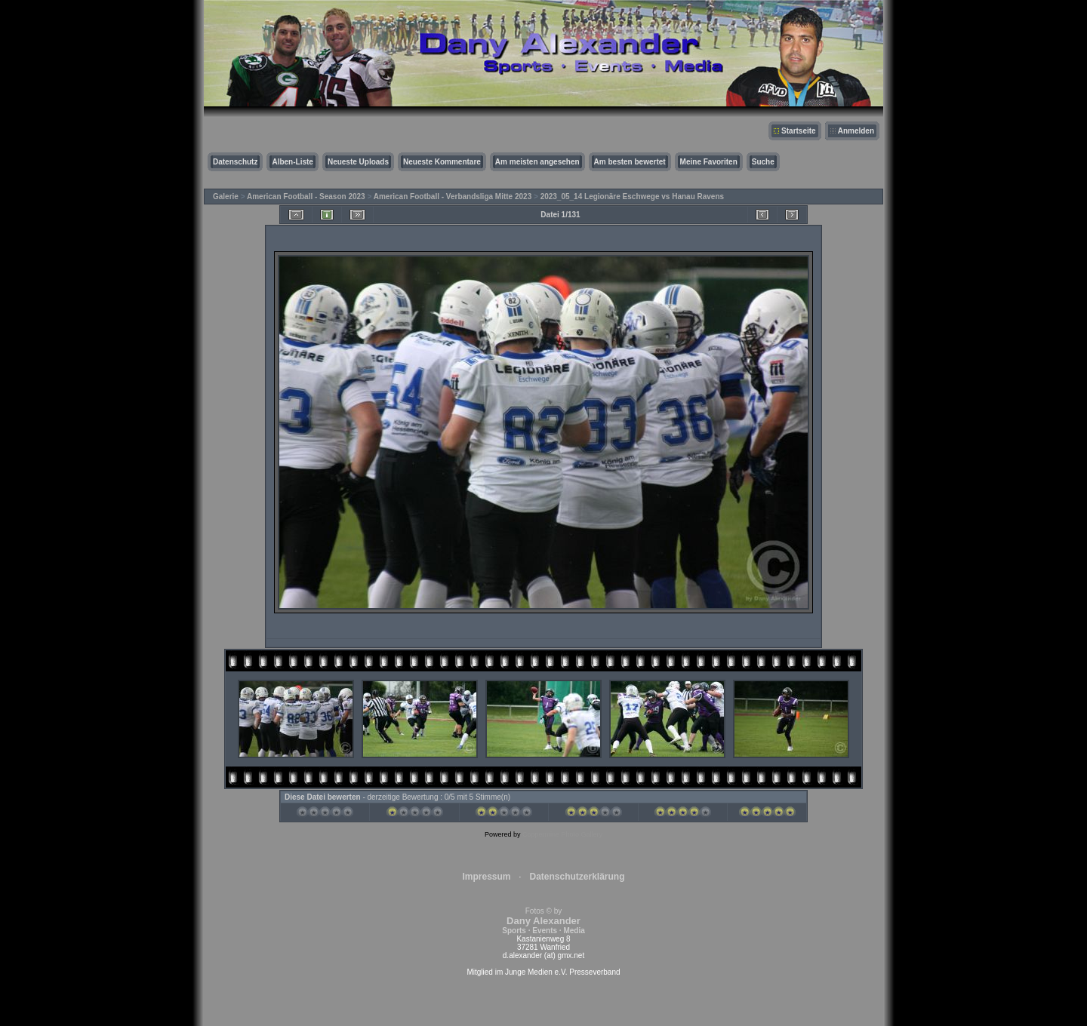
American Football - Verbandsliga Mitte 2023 (453, 196)
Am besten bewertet (630, 162)
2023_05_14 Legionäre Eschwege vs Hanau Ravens (632, 196)
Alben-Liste (292, 162)
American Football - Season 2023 (306, 196)
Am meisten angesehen (537, 162)
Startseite (798, 131)
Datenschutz (235, 162)
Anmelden (856, 131)
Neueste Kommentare (442, 162)
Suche (763, 162)
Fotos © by (543, 921)
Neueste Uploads (358, 162)
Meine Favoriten (708, 162)
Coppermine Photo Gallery (562, 834)
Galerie (226, 196)
